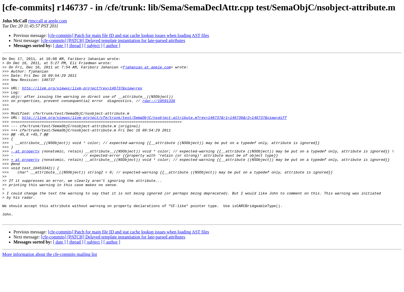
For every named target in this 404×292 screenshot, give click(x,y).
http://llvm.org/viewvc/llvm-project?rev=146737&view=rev (82, 94)
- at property (25, 170)
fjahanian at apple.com (147, 69)
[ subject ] (93, 45)
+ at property (25, 180)
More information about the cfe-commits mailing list (49, 287)
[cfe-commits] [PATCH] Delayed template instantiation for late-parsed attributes (113, 40)
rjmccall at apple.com (47, 20)
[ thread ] (75, 45)
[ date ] (59, 45)
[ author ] (112, 45)
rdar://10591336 (158, 109)
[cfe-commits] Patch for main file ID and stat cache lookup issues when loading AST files (128, 35)
